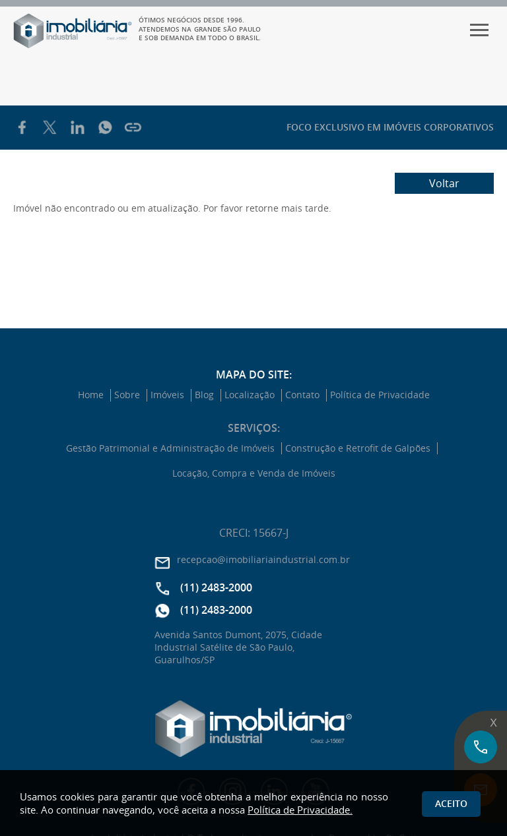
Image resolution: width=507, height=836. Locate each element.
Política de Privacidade (380, 395)
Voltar (444, 183)
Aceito (451, 803)
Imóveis (167, 395)
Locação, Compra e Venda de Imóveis (253, 473)
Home (91, 395)
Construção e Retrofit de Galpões (357, 448)
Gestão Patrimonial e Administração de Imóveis (170, 448)
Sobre (127, 395)
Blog (204, 395)
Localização (249, 395)
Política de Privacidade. (300, 809)
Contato (302, 395)
